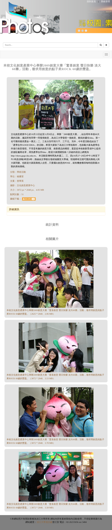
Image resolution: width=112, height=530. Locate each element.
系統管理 (105, 1)
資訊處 (49, 522)
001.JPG (29, 199)
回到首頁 (91, 1)
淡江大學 (41, 522)
